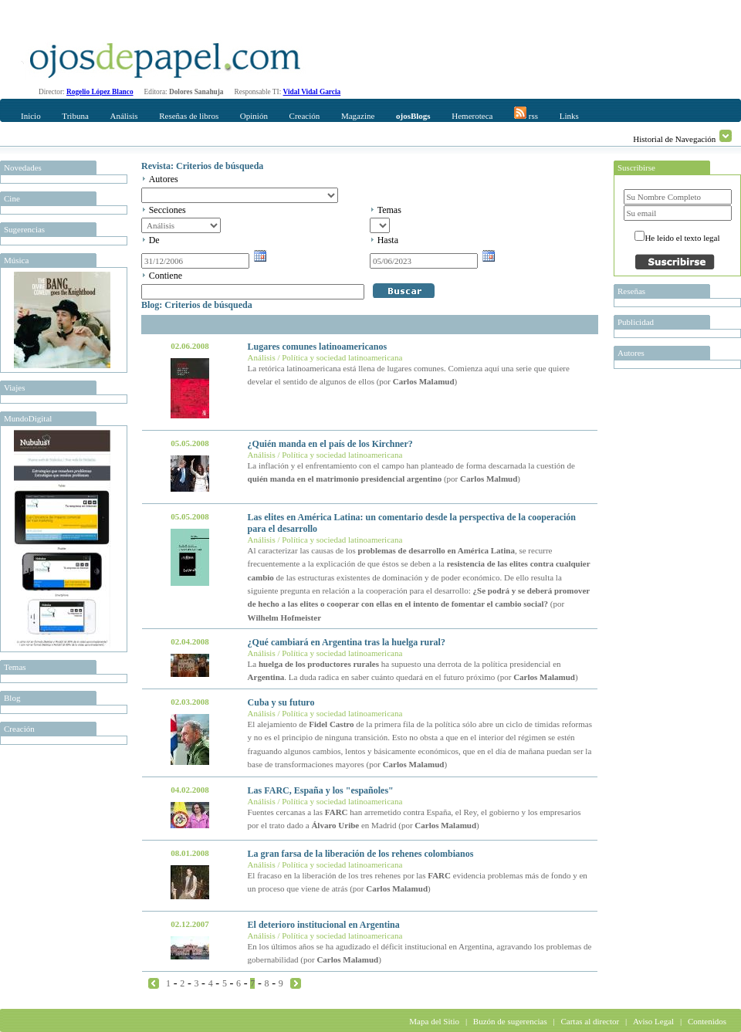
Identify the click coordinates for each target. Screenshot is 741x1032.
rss (526, 113)
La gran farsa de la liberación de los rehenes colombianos (361, 853)
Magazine (357, 115)
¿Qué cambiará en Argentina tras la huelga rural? (346, 642)
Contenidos (707, 1021)
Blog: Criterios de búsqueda (196, 304)
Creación (304, 115)
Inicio (31, 115)
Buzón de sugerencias (510, 1021)
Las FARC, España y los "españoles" (321, 790)
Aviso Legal (653, 1021)
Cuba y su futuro (281, 702)
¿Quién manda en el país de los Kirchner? (330, 443)
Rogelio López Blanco (100, 92)
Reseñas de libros (188, 115)
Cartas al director (589, 1021)
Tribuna (75, 115)
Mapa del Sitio (434, 1021)
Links (569, 115)
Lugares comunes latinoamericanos (317, 346)
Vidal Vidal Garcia (312, 92)
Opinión (254, 115)
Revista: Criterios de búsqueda (202, 166)
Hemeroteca (472, 115)
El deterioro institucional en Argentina (324, 924)
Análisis (123, 115)
